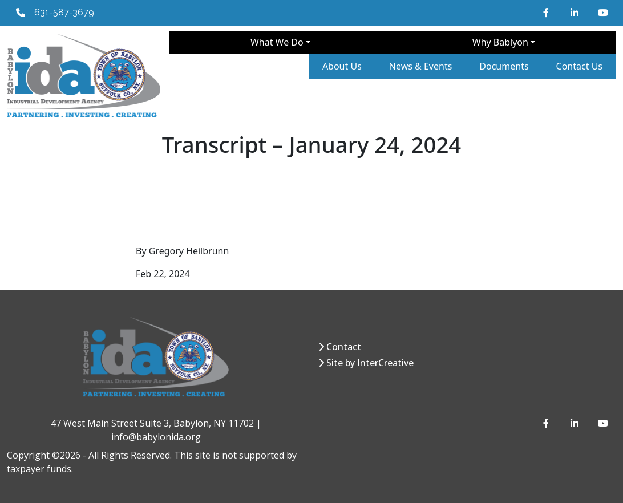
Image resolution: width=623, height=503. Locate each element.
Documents (503, 66)
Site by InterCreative (370, 362)
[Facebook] (547, 12)
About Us (342, 66)
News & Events (420, 66)
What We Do (277, 42)
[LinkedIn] (575, 12)
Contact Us (579, 66)
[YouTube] (602, 12)
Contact (343, 346)
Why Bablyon (500, 42)
